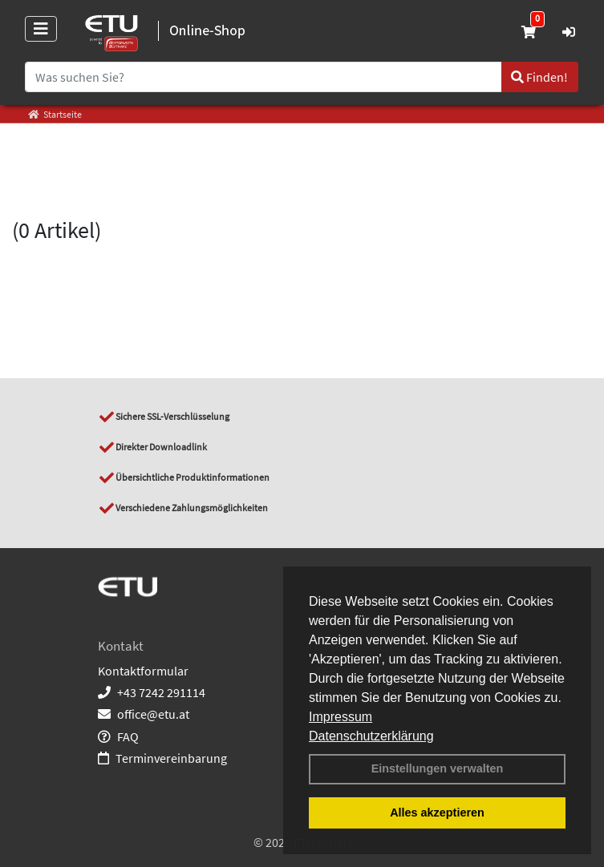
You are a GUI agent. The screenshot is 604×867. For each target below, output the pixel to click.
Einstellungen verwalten (437, 768)
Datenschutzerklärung (371, 736)
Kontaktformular (143, 671)
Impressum (340, 717)
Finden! (539, 77)
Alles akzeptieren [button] (437, 812)
